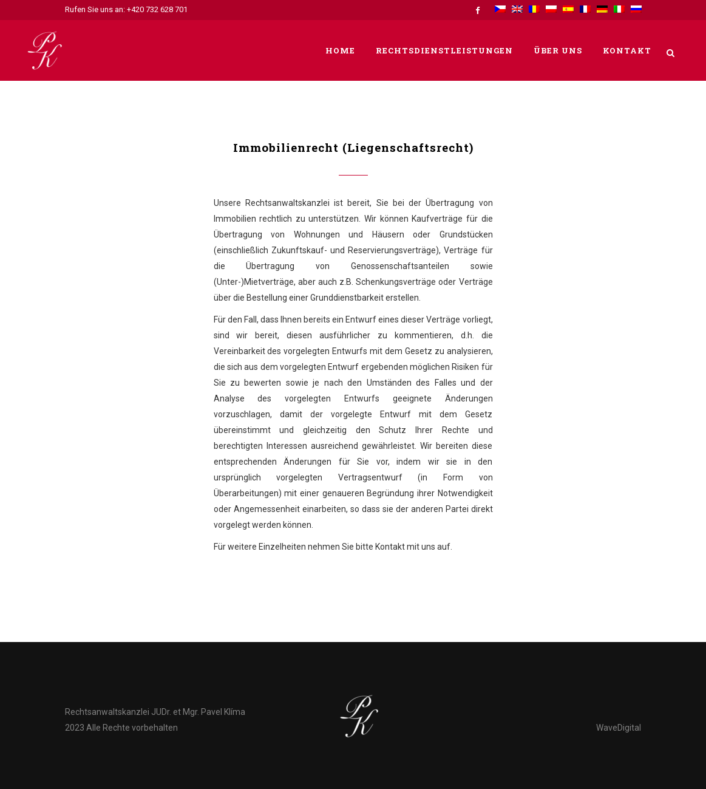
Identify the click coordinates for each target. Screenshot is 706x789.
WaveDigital (618, 728)
